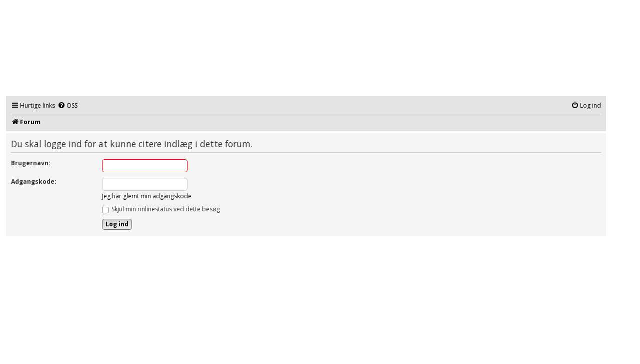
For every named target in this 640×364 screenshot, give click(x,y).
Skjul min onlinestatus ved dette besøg (161, 209)
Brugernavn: (30, 163)
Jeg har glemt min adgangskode (147, 196)
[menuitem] (68, 106)
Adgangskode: (33, 181)
